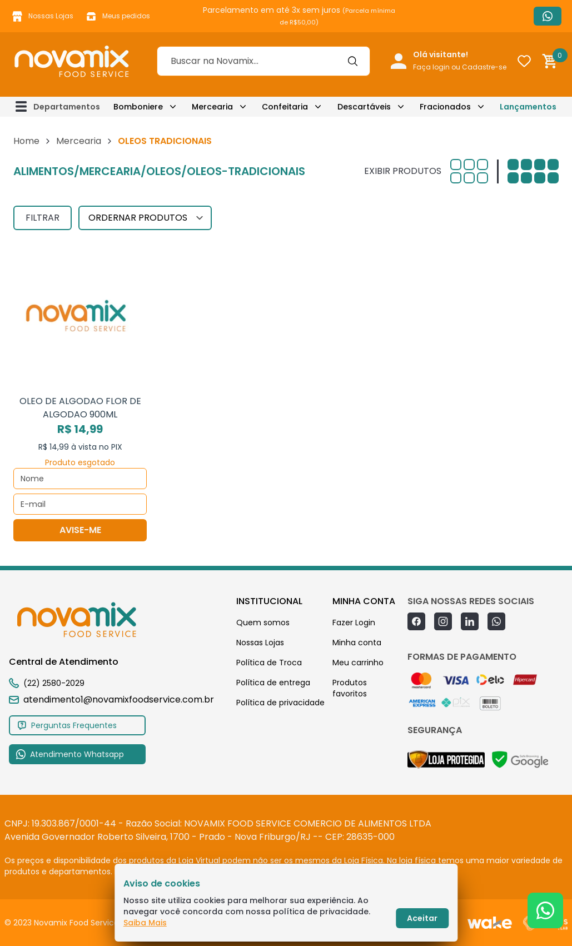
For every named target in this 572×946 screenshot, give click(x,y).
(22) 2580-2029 (53, 683)
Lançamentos (528, 106)
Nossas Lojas (42, 16)
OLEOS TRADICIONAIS (165, 141)
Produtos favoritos (349, 688)
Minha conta (356, 642)
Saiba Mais (145, 922)
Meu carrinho (358, 662)
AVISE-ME (80, 530)
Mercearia (212, 106)
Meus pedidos (117, 16)
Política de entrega (273, 682)
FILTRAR (42, 217)
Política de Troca (269, 662)
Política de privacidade (280, 702)
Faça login (431, 67)
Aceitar (422, 918)
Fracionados (445, 106)
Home (26, 141)
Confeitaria (285, 106)
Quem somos (263, 622)
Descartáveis (364, 106)
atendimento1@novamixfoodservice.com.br (111, 699)
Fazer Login (353, 622)
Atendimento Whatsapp (548, 16)
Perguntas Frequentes (67, 725)
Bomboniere (138, 106)
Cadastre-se (484, 67)
